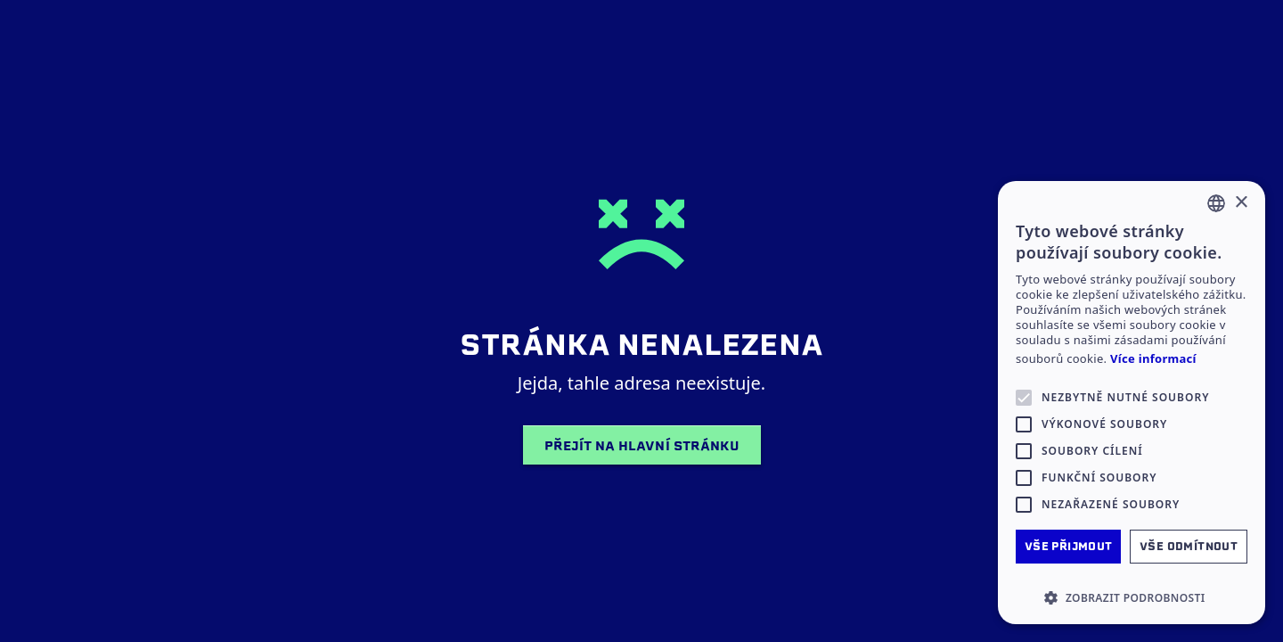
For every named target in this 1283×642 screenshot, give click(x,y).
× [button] (1240, 203)
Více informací (1153, 358)
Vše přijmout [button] (1069, 546)
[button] (1131, 597)
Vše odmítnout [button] (1189, 546)
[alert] (1131, 402)
